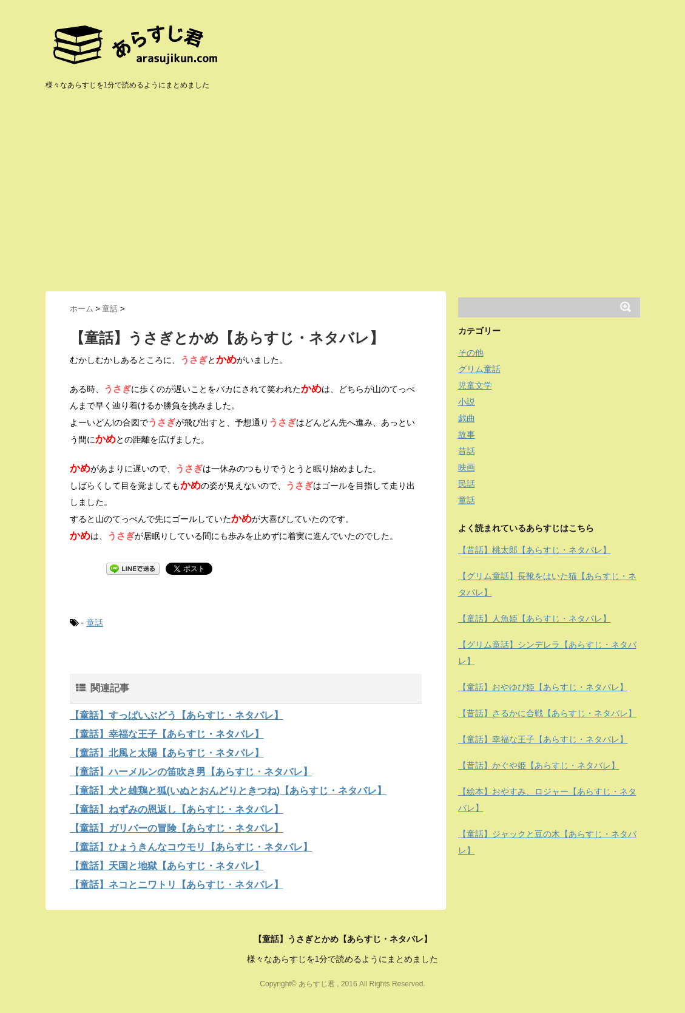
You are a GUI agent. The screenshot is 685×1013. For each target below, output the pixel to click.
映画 (466, 467)
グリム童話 (479, 369)
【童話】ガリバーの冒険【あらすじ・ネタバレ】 (176, 828)
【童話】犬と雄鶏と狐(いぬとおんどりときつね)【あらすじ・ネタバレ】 (228, 790)
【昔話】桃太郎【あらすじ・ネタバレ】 (534, 550)
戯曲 (466, 418)
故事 (466, 434)
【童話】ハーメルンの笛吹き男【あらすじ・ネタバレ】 (191, 772)
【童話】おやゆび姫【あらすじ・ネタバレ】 (543, 687)
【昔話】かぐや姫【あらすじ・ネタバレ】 (538, 765)
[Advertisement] (343, 200)
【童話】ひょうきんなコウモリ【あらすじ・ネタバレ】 (191, 847)
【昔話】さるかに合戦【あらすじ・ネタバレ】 (547, 713)
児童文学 (475, 385)
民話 (466, 484)
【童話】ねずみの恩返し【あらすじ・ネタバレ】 (176, 809)
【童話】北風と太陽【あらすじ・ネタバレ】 (167, 753)
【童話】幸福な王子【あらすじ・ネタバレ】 (167, 734)
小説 (466, 402)
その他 (471, 352)
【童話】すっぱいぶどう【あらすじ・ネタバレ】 (176, 715)
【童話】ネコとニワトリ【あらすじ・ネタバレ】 (176, 884)
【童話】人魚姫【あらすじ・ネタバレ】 (534, 618)
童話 (94, 623)
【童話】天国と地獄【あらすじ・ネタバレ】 (167, 866)
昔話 (466, 451)
